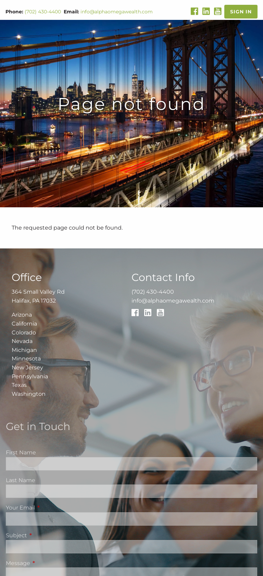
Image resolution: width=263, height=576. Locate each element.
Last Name (20, 480)
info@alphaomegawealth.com (116, 12)
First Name (21, 452)
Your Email (49, 507)
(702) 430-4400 (43, 12)
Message (46, 563)
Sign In (241, 12)
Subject (45, 535)
